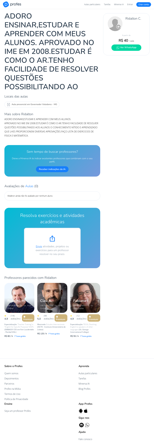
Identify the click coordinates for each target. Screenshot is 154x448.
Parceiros (9, 383)
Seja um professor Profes (17, 411)
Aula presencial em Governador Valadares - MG (32, 104)
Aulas (29, 186)
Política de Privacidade (16, 399)
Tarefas (107, 4)
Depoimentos (11, 378)
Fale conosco (85, 439)
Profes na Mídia (12, 388)
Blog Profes (84, 388)
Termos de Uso (12, 394)
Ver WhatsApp (126, 47)
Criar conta (144, 4)
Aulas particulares (92, 4)
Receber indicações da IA (52, 169)
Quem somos (11, 373)
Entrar (130, 4)
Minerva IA (119, 4)
